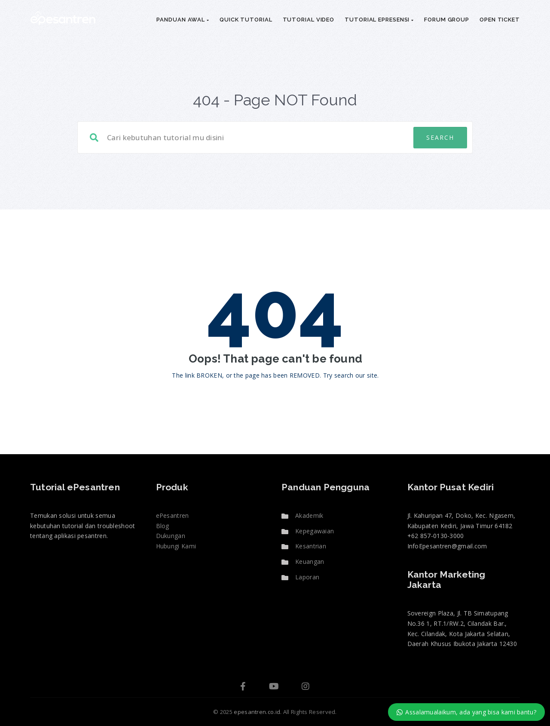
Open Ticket (500, 19)
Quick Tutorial (246, 19)
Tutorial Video (309, 19)
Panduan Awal (182, 19)
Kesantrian (310, 546)
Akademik (309, 515)
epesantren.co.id (257, 712)
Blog (162, 526)
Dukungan (170, 536)
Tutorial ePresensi (379, 19)
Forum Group (446, 19)
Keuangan (309, 561)
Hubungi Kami (176, 546)
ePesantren (172, 515)
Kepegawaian (314, 531)
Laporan (307, 577)
